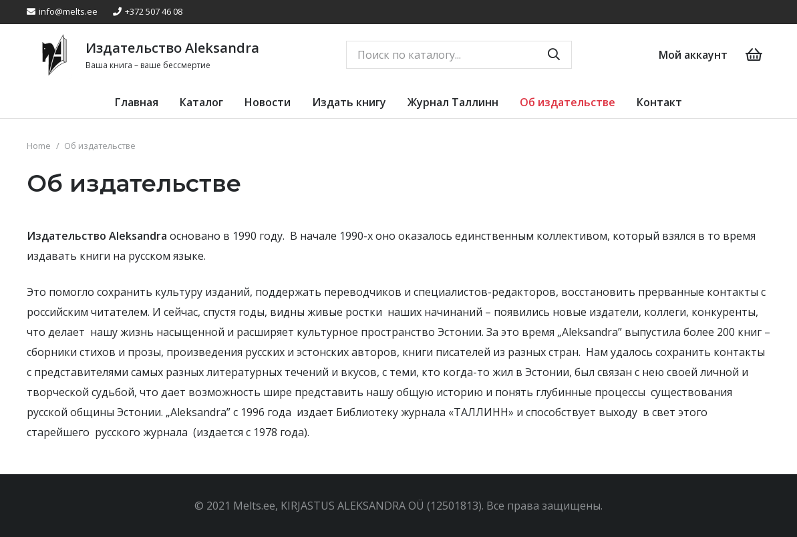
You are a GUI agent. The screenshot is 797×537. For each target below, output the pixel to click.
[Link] (54, 54)
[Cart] (754, 54)
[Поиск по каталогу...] (459, 55)
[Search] (554, 55)
